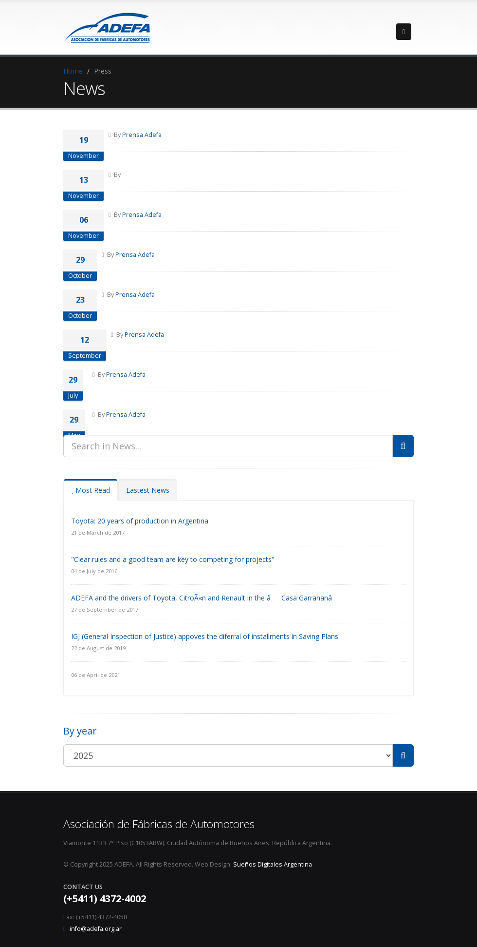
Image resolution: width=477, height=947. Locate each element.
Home (73, 71)
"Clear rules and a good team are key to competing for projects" (173, 559)
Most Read (90, 490)
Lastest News (147, 490)
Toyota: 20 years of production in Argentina (139, 520)
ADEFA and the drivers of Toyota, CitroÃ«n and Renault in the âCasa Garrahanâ (207, 597)
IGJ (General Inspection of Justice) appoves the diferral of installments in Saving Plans (204, 636)
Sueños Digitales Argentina (272, 864)
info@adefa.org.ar (96, 929)
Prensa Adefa (142, 135)
